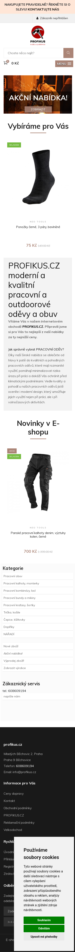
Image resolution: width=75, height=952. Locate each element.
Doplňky (9, 627)
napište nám (12, 696)
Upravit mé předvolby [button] (44, 936)
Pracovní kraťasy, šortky (19, 605)
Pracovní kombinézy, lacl (20, 590)
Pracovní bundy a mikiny (19, 598)
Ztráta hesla (12, 874)
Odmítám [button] (44, 928)
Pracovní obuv (13, 576)
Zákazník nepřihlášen (52, 18)
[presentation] (8, 97)
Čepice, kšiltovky (14, 619)
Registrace (11, 866)
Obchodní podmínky (18, 808)
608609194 (25, 766)
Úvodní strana (14, 852)
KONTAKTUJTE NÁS (43, 9)
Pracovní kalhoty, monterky (21, 583)
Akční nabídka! (13, 653)
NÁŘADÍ (9, 634)
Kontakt (9, 801)
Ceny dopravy (14, 793)
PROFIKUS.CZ (32, 327)
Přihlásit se (11, 859)
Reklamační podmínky (19, 822)
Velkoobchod (13, 830)
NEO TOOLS (40, 221)
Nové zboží (11, 646)
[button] (64, 63)
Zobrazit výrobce (15, 668)
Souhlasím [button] (44, 920)
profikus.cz (13, 744)
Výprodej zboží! (14, 661)
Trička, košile (12, 612)
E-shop (11, 940)
